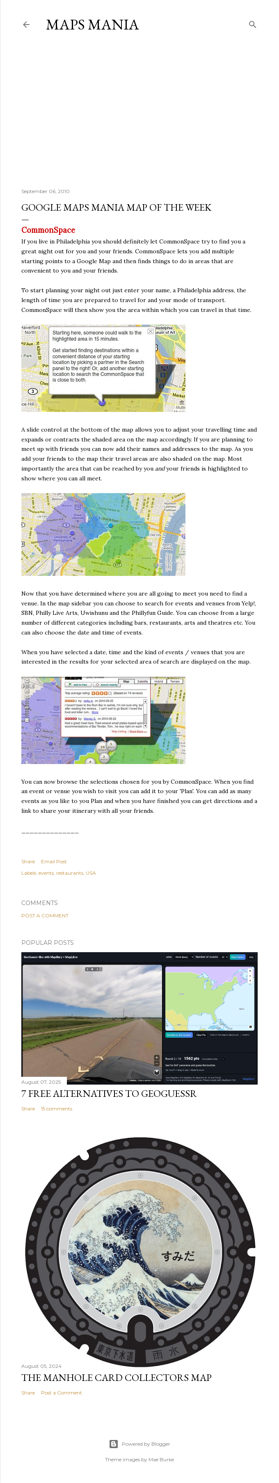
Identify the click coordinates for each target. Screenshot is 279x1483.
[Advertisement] (139, 110)
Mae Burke (161, 1459)
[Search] (253, 23)
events (46, 873)
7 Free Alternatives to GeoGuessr (109, 1093)
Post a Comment (45, 915)
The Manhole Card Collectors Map (116, 1377)
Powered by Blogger (139, 1444)
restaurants (69, 873)
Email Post (54, 861)
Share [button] (28, 861)
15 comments (56, 1108)
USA (91, 873)
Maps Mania (92, 24)
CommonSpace (48, 230)
